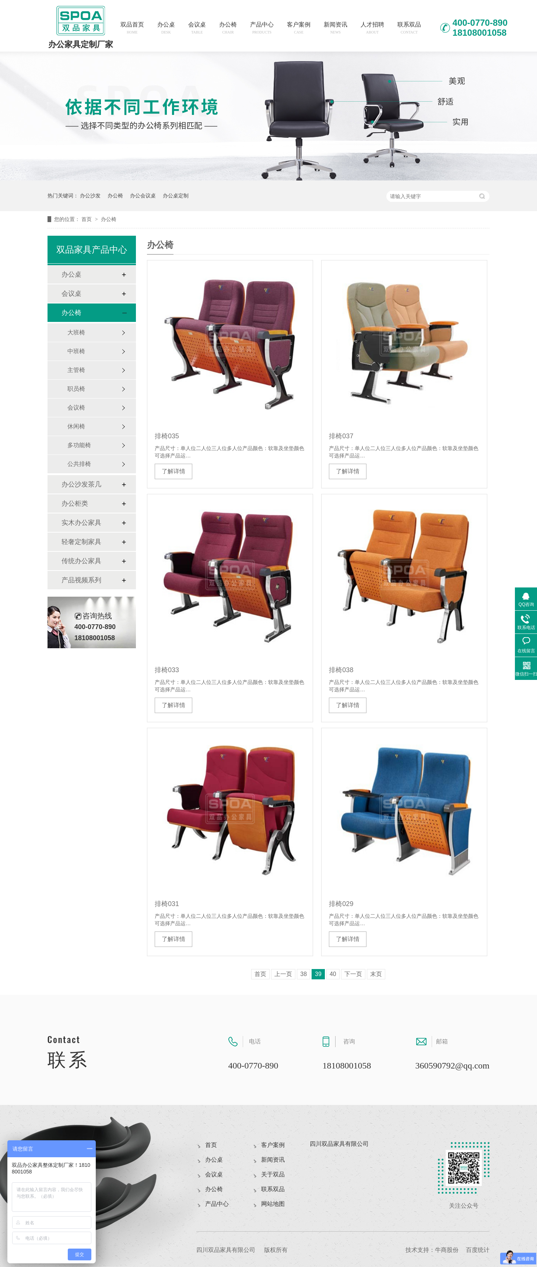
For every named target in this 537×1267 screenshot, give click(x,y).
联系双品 (409, 27)
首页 (87, 219)
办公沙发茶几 (81, 484)
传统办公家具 (81, 561)
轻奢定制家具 (81, 541)
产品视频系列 (81, 580)
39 (318, 974)
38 (303, 974)
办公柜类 (75, 503)
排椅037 (341, 436)
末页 (376, 974)
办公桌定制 (176, 196)
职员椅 (76, 389)
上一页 (283, 974)
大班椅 (76, 332)
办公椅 (228, 27)
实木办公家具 (81, 522)
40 (333, 974)
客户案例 (298, 27)
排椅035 (167, 436)
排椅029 (341, 904)
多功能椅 (79, 445)
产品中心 (262, 27)
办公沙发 (90, 196)
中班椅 (76, 351)
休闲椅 (76, 426)
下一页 (353, 974)
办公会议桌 (143, 196)
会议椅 (76, 407)
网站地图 (273, 1204)
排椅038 (341, 670)
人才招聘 (372, 27)
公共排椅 (79, 464)
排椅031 (167, 904)
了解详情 (173, 471)
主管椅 (76, 370)
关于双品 (273, 1174)
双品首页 (132, 27)
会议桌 (197, 27)
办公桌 (166, 27)
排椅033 (167, 670)
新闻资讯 (335, 27)
